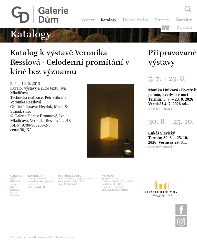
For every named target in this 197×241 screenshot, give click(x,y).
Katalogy (108, 20)
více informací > (161, 108)
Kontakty (183, 20)
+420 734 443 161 (37, 187)
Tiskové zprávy (135, 20)
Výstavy (88, 20)
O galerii (184, 28)
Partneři (162, 20)
